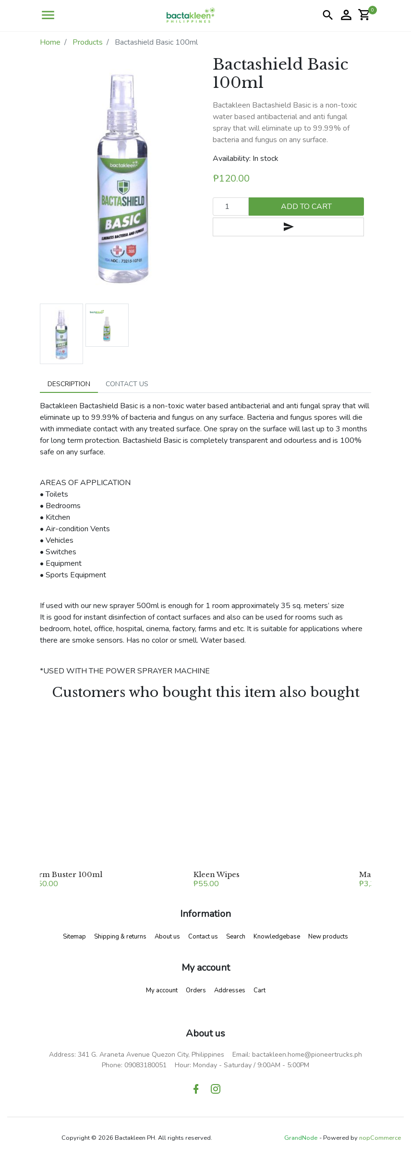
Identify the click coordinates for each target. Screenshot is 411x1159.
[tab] (69, 384)
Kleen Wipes (216, 874)
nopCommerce (380, 1138)
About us (167, 936)
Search (235, 936)
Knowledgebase (277, 936)
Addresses (229, 990)
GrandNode (300, 1138)
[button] (48, 15)
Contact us (203, 936)
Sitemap (74, 936)
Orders (196, 990)
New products (328, 936)
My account (162, 990)
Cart (260, 990)
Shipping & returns (120, 936)
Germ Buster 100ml (65, 874)
